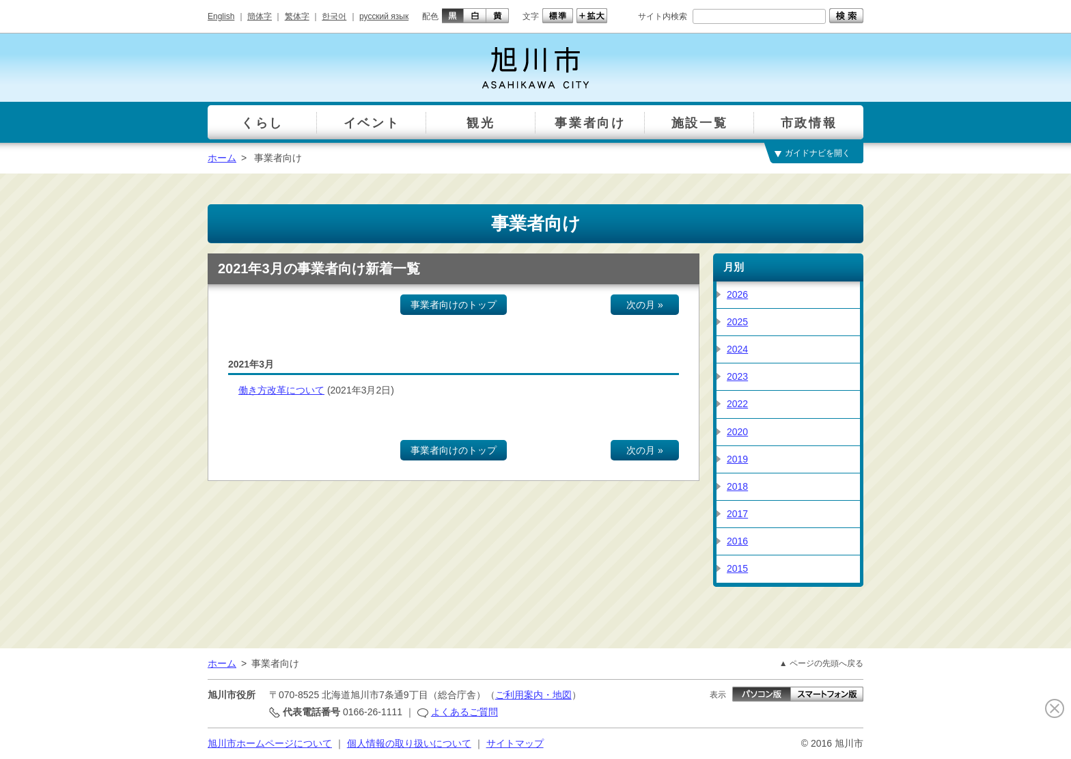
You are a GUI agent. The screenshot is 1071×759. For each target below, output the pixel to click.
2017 (737, 513)
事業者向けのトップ (454, 304)
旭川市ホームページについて (270, 743)
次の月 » (644, 304)
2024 (737, 349)
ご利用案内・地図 (533, 694)
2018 (737, 486)
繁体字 (297, 16)
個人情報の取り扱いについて (409, 743)
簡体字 (259, 16)
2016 (737, 541)
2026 (737, 294)
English (221, 16)
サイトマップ (515, 743)
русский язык (383, 16)
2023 (737, 376)
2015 (737, 568)
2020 (737, 431)
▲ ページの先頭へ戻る (821, 663)
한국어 (334, 16)
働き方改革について (281, 390)
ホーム (222, 157)
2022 (737, 403)
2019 (737, 459)
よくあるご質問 (464, 711)
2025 (737, 321)
